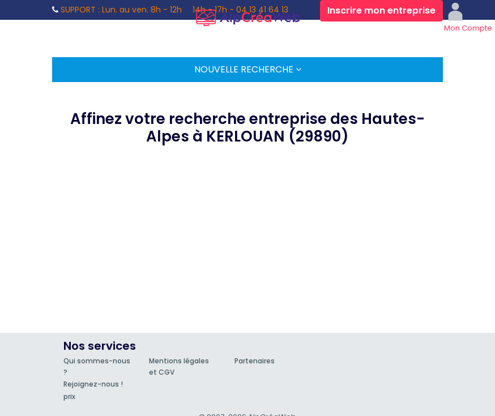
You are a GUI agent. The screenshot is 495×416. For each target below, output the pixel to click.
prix (69, 396)
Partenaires (254, 361)
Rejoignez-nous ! (93, 384)
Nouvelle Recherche (247, 69)
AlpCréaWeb (247, 16)
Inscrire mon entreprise (381, 10)
